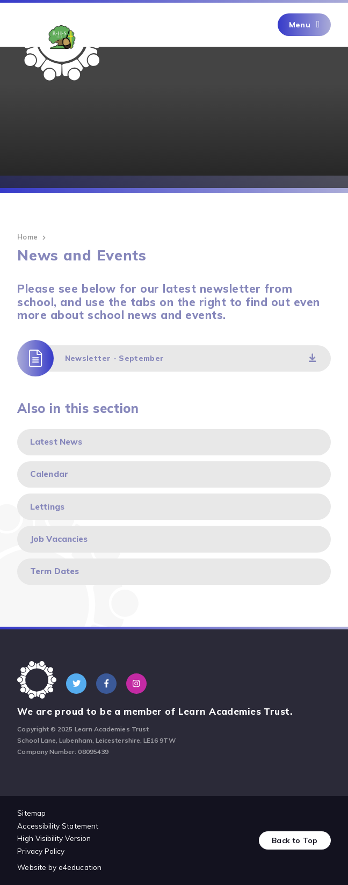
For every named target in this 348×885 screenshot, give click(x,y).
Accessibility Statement (57, 825)
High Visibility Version (54, 838)
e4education (80, 867)
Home (27, 237)
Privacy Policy (40, 850)
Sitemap (31, 812)
